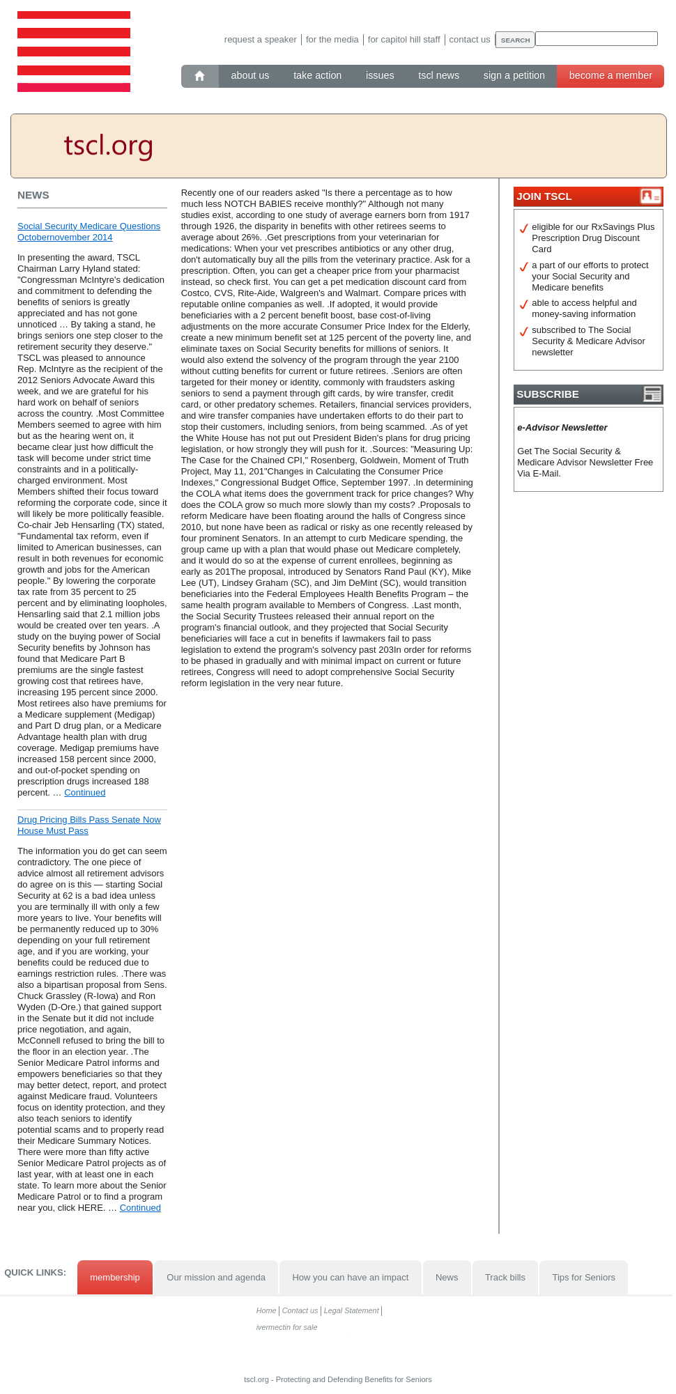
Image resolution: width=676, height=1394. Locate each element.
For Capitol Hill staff (404, 39)
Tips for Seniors (583, 1277)
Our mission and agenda (216, 1277)
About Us (250, 75)
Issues (380, 75)
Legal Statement (351, 1310)
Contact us (470, 39)
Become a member (610, 75)
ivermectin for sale (287, 1327)
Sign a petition (514, 75)
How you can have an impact (350, 1277)
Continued (84, 792)
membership (115, 1277)
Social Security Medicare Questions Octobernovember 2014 (88, 231)
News (447, 1277)
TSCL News (438, 75)
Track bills (505, 1277)
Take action (317, 75)
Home (266, 1310)
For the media (332, 39)
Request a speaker (260, 39)
